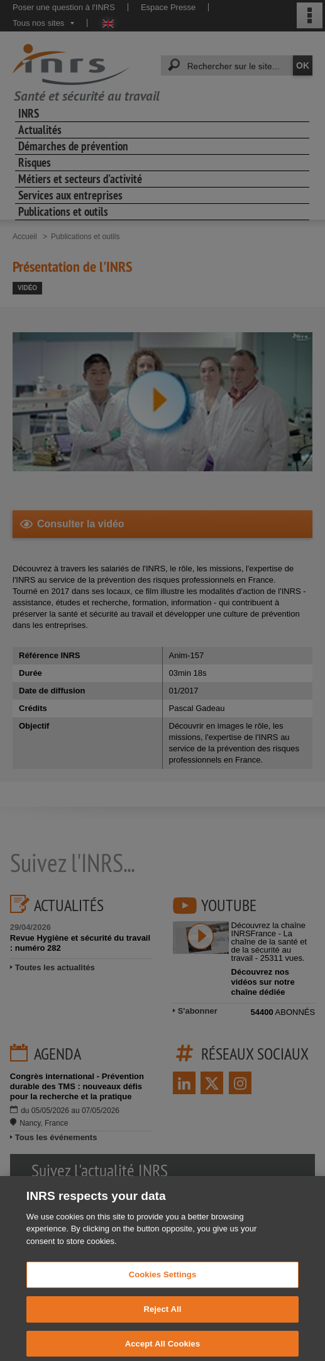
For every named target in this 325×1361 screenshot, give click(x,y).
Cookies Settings (163, 1284)
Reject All (162, 1318)
